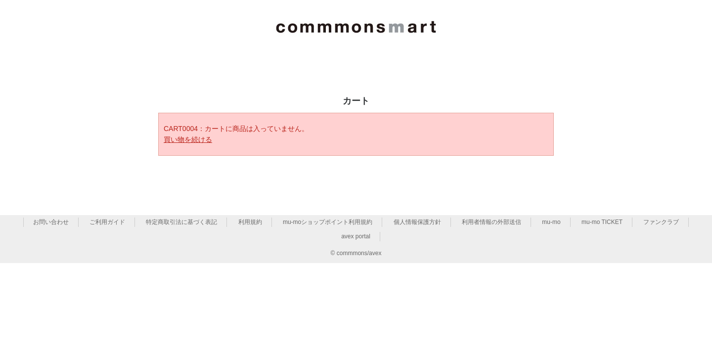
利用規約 (250, 222)
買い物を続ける (188, 139)
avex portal (355, 236)
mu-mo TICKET (602, 222)
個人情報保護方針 (417, 222)
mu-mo (551, 222)
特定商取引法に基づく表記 (181, 222)
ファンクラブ (661, 222)
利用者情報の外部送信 (491, 222)
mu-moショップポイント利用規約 (327, 222)
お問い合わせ (51, 222)
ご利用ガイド (107, 222)
